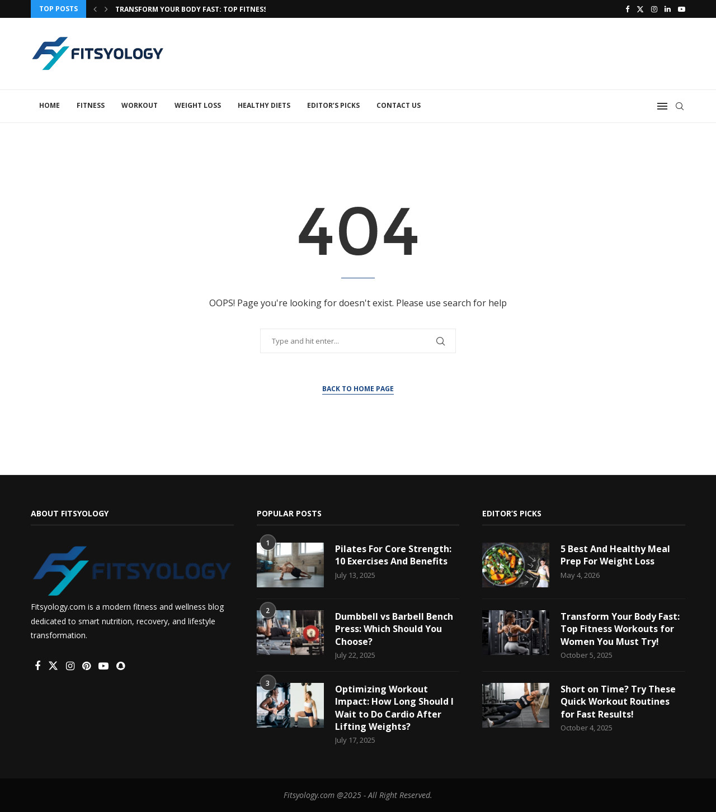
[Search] (679, 106)
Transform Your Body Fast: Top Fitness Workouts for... (223, 9)
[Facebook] (627, 9)
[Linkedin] (668, 9)
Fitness (91, 105)
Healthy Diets (264, 105)
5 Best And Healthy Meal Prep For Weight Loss (615, 555)
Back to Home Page (358, 388)
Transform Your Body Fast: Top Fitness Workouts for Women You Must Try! (620, 629)
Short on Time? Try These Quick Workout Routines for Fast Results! (618, 701)
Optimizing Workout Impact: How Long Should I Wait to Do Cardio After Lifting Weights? (394, 708)
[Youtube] (681, 9)
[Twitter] (640, 9)
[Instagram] (654, 9)
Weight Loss (198, 105)
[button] (95, 9)
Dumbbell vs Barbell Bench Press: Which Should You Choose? (394, 629)
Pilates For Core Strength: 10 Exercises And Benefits (393, 555)
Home (49, 105)
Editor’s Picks (333, 105)
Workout (139, 105)
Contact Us (398, 105)
